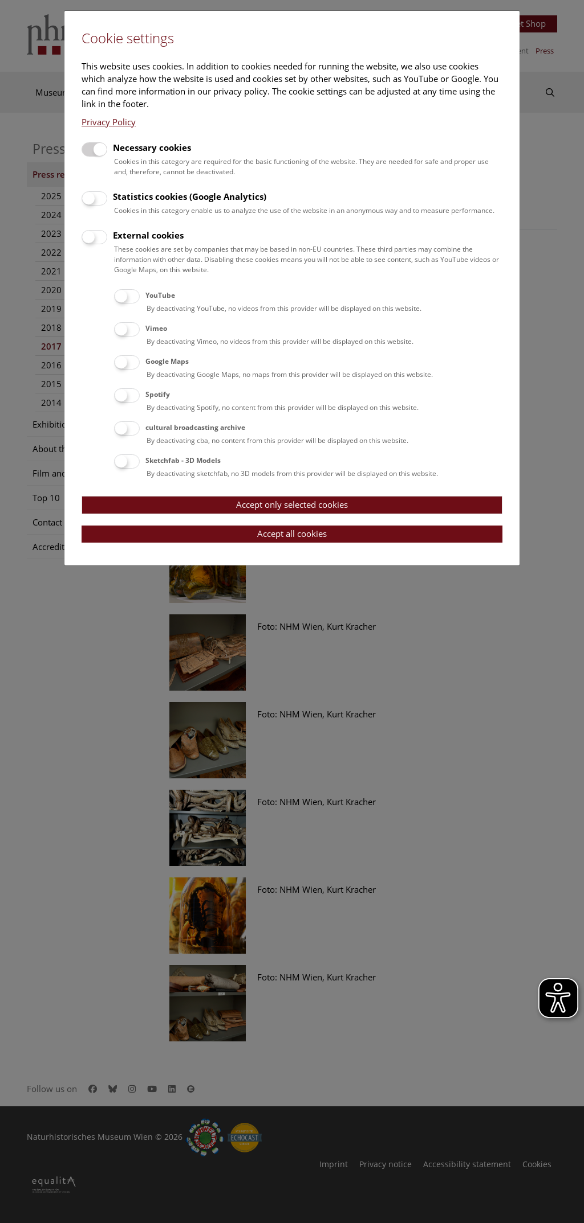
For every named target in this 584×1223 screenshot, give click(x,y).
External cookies (148, 235)
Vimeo (156, 328)
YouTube (160, 295)
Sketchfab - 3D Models (183, 460)
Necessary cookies (152, 147)
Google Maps (167, 361)
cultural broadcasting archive (195, 427)
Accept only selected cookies (292, 504)
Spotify (157, 394)
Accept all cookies (292, 533)
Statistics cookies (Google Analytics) (189, 196)
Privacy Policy (109, 122)
